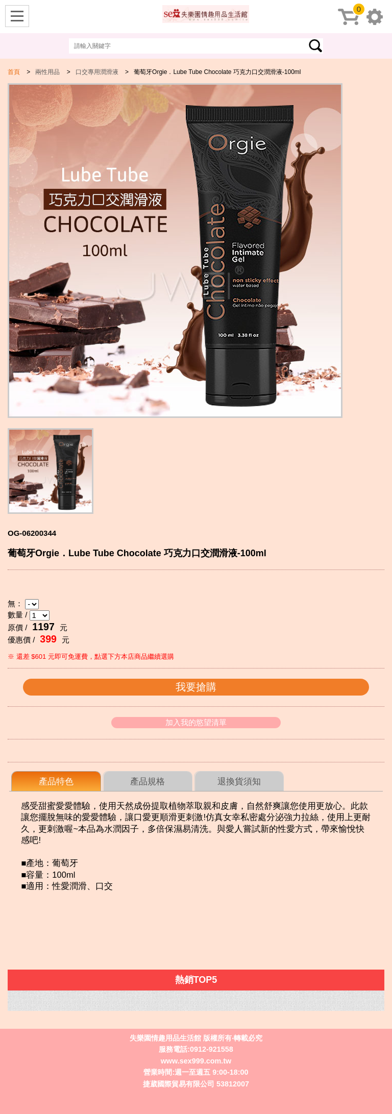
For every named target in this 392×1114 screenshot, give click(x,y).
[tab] (56, 781)
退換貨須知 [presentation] (239, 781)
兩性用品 (47, 72)
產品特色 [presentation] (56, 781)
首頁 (14, 72)
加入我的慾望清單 (196, 722)
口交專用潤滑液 (97, 72)
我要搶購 (196, 686)
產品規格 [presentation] (147, 781)
